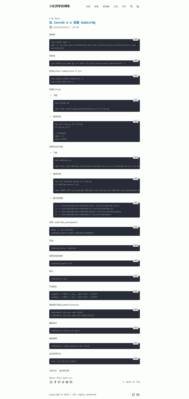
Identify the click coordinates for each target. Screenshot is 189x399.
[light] (138, 6)
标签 (97, 6)
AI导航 (106, 6)
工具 (116, 6)
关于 (124, 6)
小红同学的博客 (59, 6)
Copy (135, 39)
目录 (88, 6)
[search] (131, 6)
